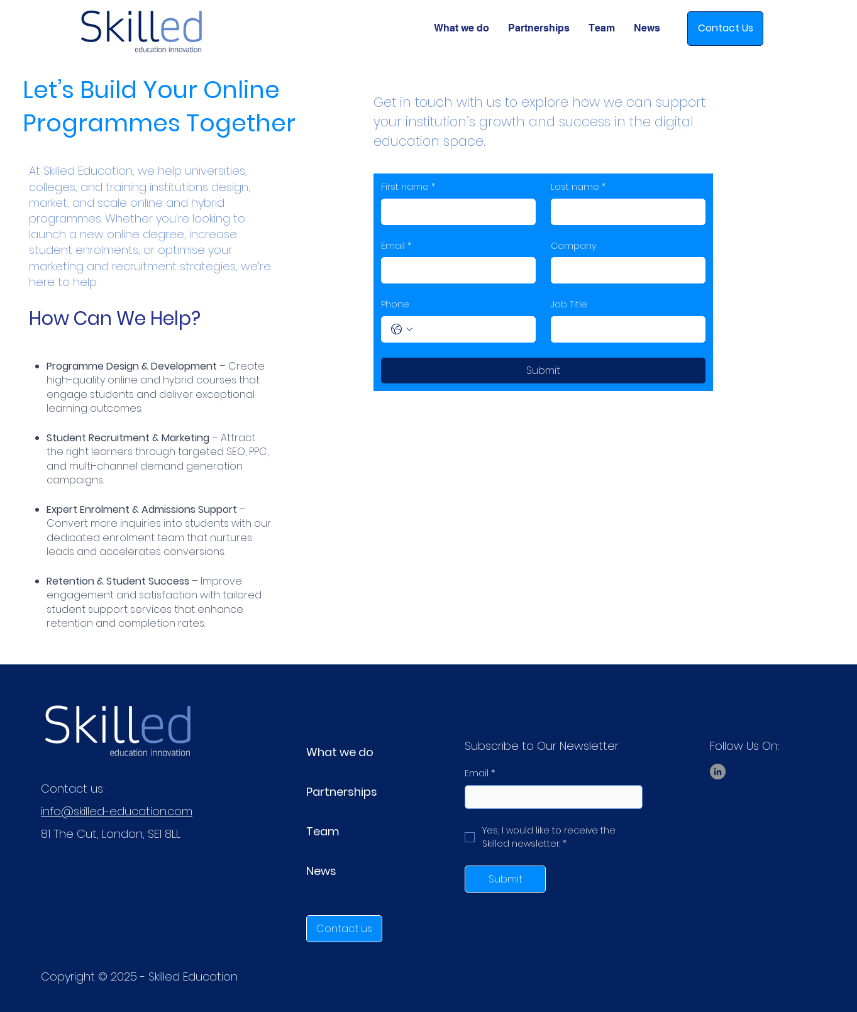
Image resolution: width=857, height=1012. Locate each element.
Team (323, 831)
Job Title (569, 305)
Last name (578, 187)
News (321, 871)
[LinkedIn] (718, 771)
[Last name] (624, 211)
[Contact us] (344, 928)
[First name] (455, 211)
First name (408, 187)
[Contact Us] (725, 28)
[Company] (624, 270)
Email (396, 246)
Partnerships (341, 792)
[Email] (455, 270)
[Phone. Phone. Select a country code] (401, 329)
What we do (339, 752)
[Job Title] (624, 329)
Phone (395, 305)
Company (573, 246)
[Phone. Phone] (471, 329)
